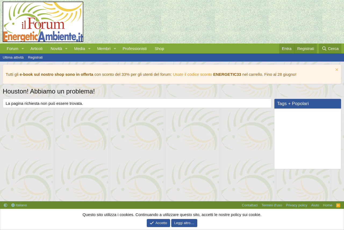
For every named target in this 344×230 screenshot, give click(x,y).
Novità (56, 48)
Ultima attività (13, 57)
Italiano (19, 205)
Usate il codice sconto (192, 74)
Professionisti (134, 48)
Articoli (36, 48)
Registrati (35, 57)
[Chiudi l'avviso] (336, 70)
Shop (159, 48)
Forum (12, 48)
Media (79, 48)
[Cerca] (330, 48)
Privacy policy (296, 205)
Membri (103, 48)
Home (327, 205)
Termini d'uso (271, 205)
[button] (22, 48)
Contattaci (250, 205)
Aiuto (315, 205)
